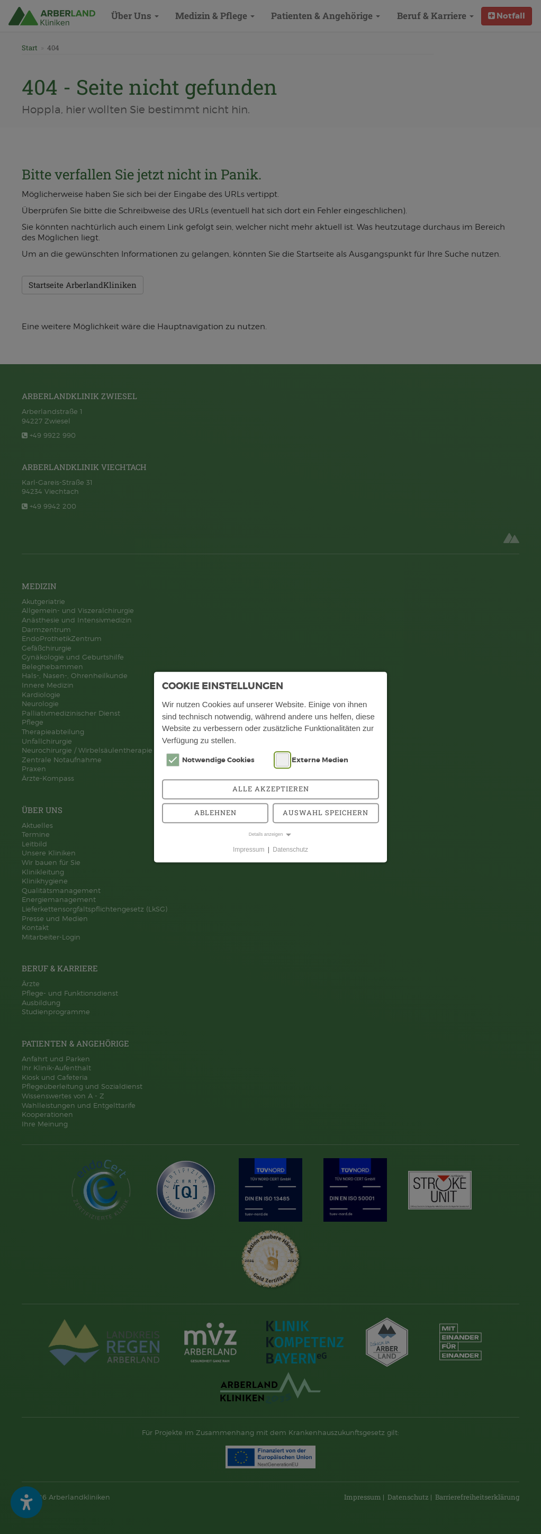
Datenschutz (290, 849)
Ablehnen (215, 812)
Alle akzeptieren (270, 788)
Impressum (248, 849)
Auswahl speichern (325, 812)
